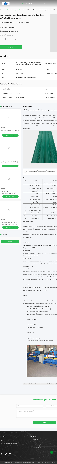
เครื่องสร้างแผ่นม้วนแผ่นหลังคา (35, 384)
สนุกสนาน (11, 47)
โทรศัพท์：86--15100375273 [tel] (8, 440)
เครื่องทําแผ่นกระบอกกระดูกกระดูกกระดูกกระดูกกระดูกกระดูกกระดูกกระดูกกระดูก (10, 224)
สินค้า (21, 4)
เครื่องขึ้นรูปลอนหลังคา (16, 9)
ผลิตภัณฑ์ (7, 9)
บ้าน (15, 4)
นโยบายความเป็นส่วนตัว (7, 462)
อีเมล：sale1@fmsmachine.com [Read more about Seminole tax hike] (9, 443)
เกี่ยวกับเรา (29, 4)
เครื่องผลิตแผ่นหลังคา (48, 384)
